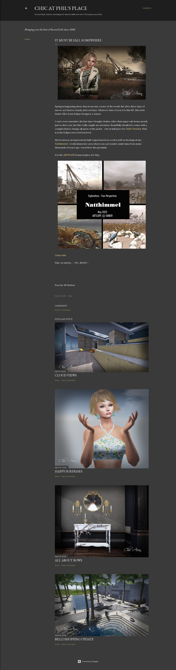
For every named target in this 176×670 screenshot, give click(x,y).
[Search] (147, 8)
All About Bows (68, 560)
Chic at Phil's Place (61, 8)
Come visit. (61, 255)
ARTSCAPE (69, 155)
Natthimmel (61, 143)
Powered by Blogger (88, 661)
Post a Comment (63, 310)
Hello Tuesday (133, 128)
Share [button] (27, 39)
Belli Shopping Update (74, 639)
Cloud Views (66, 375)
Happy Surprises (68, 471)
